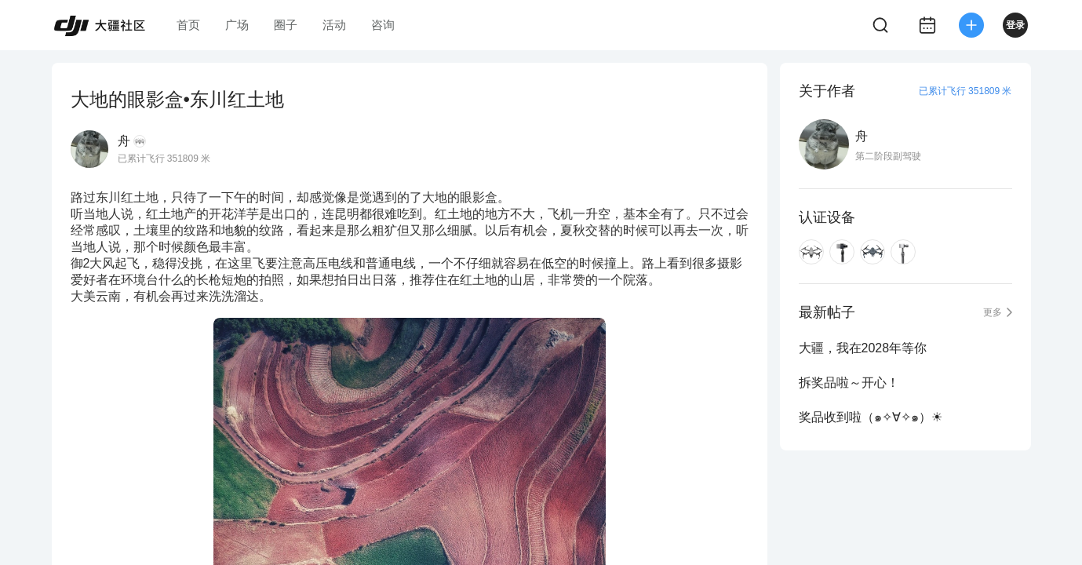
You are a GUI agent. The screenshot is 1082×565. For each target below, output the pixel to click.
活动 (334, 24)
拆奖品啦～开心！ (849, 382)
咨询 (383, 24)
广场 (237, 24)
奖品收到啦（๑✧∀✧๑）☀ (870, 417)
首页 (188, 24)
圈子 (285, 24)
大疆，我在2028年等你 (863, 348)
